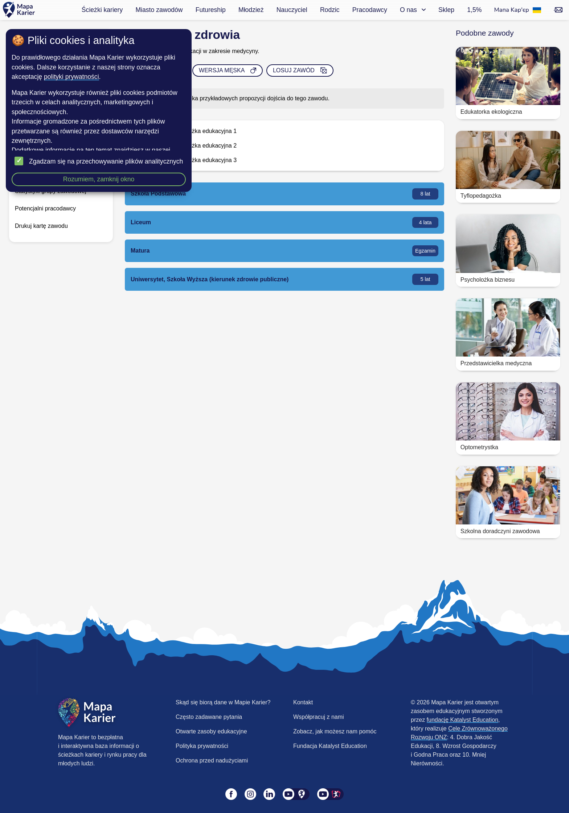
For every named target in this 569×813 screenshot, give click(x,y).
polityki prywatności (71, 76)
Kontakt (303, 702)
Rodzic (330, 9)
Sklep (446, 9)
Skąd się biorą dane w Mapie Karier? (223, 702)
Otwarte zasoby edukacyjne (211, 731)
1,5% (474, 9)
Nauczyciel (292, 9)
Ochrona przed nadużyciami (212, 760)
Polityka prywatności (202, 746)
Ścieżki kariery (102, 9)
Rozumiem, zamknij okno (99, 179)
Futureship (211, 9)
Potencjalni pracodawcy (45, 208)
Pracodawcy (369, 9)
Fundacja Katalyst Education (330, 746)
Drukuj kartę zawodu (41, 226)
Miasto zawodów (159, 9)
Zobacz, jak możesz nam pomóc (334, 731)
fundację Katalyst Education (462, 720)
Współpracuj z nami (318, 717)
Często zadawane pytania (209, 717)
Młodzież (250, 9)
